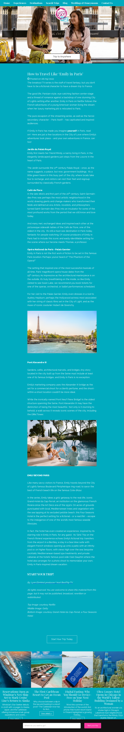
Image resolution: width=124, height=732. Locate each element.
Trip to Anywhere (62, 56)
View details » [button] (15, 719)
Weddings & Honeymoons (84, 3)
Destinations (36, 3)
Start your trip (92, 726)
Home (7, 3)
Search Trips (52, 3)
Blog (65, 3)
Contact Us (107, 3)
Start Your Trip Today (62, 639)
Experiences (20, 3)
